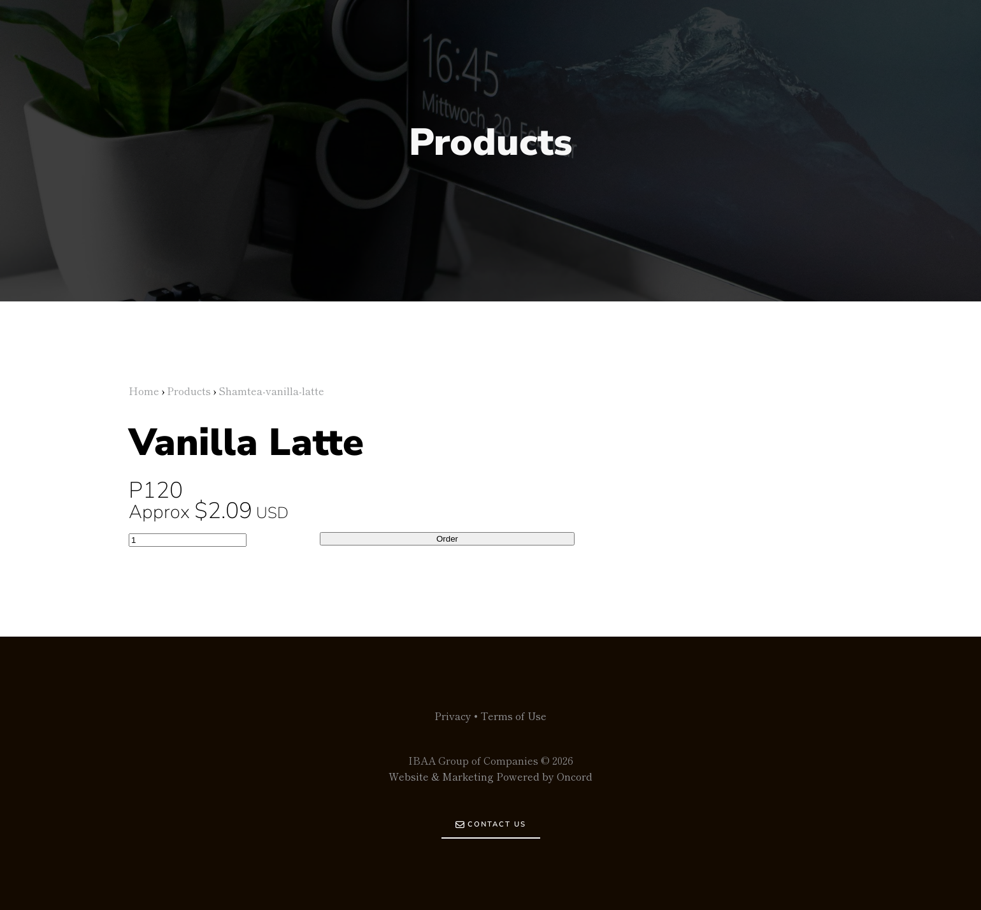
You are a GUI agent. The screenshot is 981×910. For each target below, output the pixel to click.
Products (189, 390)
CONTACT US (490, 820)
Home (144, 390)
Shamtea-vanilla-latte (271, 390)
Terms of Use (513, 715)
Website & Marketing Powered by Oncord (490, 776)
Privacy (452, 715)
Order (447, 539)
